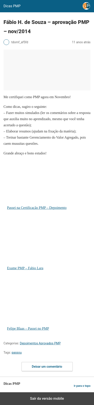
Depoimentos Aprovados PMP (40, 343)
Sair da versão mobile (47, 398)
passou (17, 352)
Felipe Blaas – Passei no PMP (47, 305)
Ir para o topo (82, 385)
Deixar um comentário (47, 366)
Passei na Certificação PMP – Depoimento (47, 185)
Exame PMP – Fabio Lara (47, 245)
